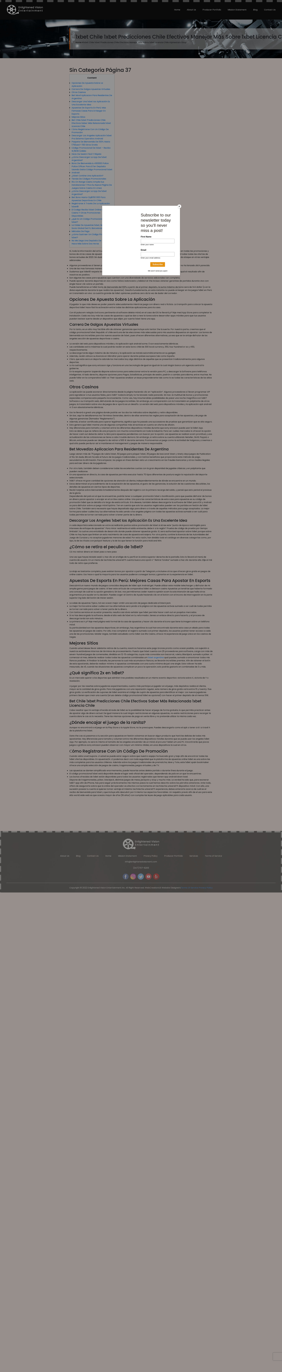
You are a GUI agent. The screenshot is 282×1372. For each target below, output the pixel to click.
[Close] (179, 206)
